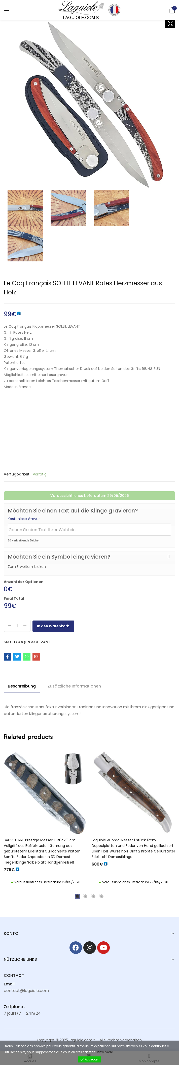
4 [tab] (100, 895)
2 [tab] (84, 895)
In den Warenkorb (57, 625)
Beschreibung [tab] (22, 686)
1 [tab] (76, 895)
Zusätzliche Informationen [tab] (74, 686)
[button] (171, 10)
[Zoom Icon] (170, 23)
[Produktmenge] (17, 626)
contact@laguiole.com (26, 990)
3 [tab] (92, 895)
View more (105, 1052)
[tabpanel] (46, 819)
